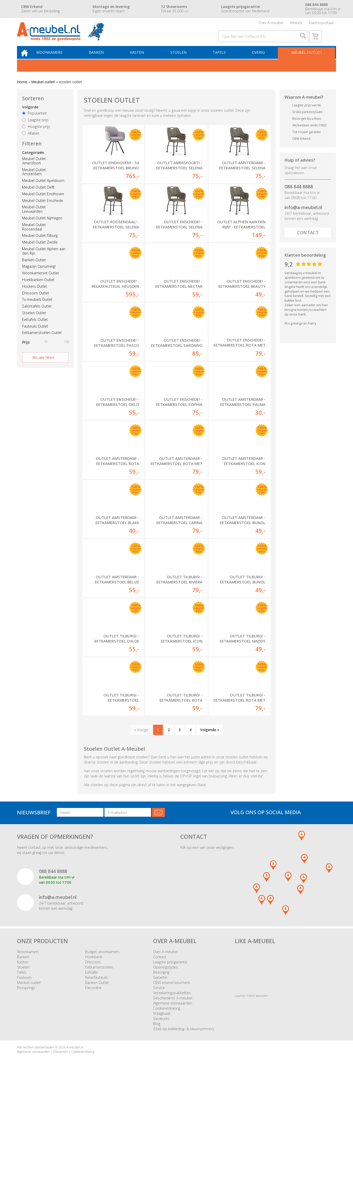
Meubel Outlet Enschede (42, 209)
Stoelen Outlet (34, 322)
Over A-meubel (271, 24)
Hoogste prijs (36, 135)
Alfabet (30, 142)
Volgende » (209, 838)
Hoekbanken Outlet (38, 288)
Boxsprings (26, 1096)
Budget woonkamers (102, 1060)
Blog (156, 1132)
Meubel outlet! (305, 60)
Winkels (296, 24)
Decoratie (93, 1096)
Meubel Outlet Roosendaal (34, 236)
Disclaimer (60, 1160)
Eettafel (91, 1081)
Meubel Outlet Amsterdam (34, 181)
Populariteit (34, 122)
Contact (308, 242)
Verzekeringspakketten (172, 1101)
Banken (102, 60)
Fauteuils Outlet (35, 335)
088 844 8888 (299, 196)
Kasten (142, 60)
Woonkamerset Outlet (40, 282)
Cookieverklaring (166, 1117)
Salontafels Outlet (37, 315)
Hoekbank (93, 1065)
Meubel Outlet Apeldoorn (43, 190)
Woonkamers (57, 60)
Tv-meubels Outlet (37, 308)
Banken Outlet (34, 269)
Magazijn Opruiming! (39, 275)
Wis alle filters (43, 366)
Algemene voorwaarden (172, 1112)
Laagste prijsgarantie (170, 1070)
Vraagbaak (162, 1122)
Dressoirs (93, 1070)
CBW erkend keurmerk (171, 1091)
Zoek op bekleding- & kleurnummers (183, 1137)
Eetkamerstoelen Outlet (42, 342)
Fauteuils (24, 1086)
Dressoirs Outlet (35, 302)
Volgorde (30, 116)
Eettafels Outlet (35, 328)
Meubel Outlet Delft (38, 196)
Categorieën (33, 161)
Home (22, 91)
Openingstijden (165, 1076)
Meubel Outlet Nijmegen (42, 227)
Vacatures (161, 1127)
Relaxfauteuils (96, 1086)
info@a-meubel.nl (303, 216)
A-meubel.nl (74, 1156)
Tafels (221, 60)
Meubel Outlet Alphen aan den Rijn (43, 260)
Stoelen (182, 60)
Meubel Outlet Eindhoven (43, 203)
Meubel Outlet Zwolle (40, 251)
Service (159, 1096)
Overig (259, 60)
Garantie (160, 1086)
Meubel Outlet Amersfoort (34, 170)
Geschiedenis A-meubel (172, 1106)
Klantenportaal (321, 24)
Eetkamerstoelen (99, 1076)
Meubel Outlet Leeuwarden (34, 218)
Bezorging (161, 1081)
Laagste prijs (35, 129)
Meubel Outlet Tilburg (40, 245)
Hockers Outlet (34, 295)
